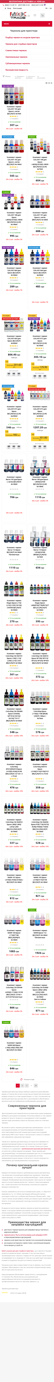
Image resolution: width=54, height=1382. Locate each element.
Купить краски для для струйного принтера (17, 1251)
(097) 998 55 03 (24, 5)
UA (51, 8)
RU (46, 8)
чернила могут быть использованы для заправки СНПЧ (25, 1235)
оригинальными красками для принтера (36, 1149)
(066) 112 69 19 (10, 5)
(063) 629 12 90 (39, 5)
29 (36, 1085)
